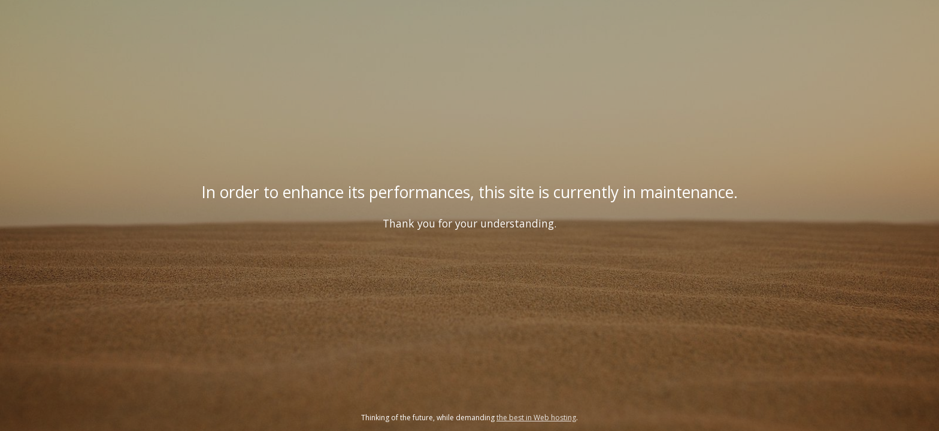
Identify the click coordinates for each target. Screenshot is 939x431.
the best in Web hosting (536, 417)
